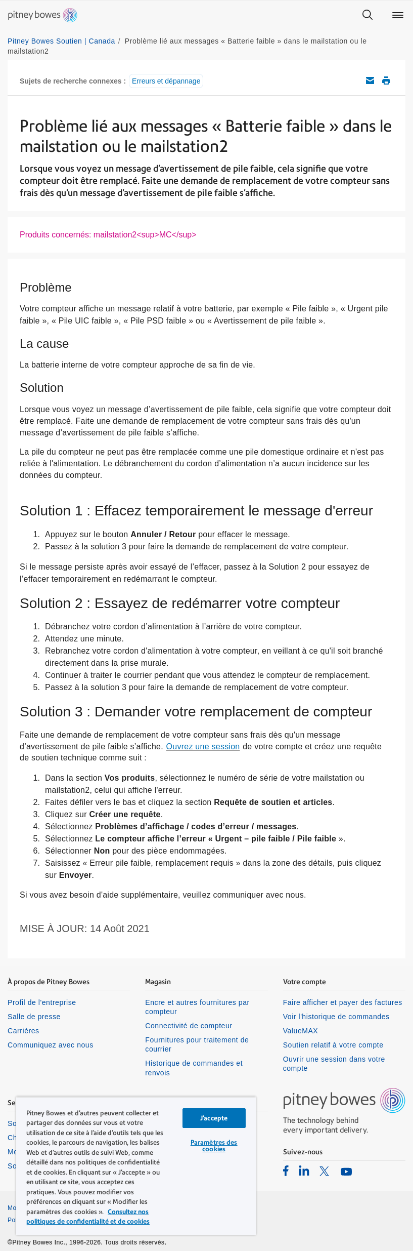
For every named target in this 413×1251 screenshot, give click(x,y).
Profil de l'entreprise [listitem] (42, 1002)
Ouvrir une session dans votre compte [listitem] (334, 1063)
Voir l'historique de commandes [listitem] (336, 1017)
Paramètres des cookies (214, 1146)
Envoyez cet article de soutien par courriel (370, 80)
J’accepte (213, 1118)
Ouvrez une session (203, 746)
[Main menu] (398, 15)
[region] (136, 1166)
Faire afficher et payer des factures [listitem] (342, 1002)
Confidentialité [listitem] (230, 1208)
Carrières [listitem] (23, 1031)
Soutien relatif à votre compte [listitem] (333, 1045)
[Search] (367, 15)
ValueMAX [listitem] (300, 1031)
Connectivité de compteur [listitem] (188, 1026)
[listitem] (286, 1170)
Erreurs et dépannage (166, 81)
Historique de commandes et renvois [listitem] (194, 1067)
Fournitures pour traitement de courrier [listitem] (197, 1044)
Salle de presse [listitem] (34, 1017)
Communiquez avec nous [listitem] (51, 1045)
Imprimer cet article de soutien (386, 80)
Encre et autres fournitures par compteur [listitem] (197, 1007)
